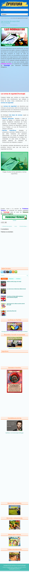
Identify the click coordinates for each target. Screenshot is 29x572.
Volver (14, 220)
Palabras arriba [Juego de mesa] (14, 281)
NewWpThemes (10, 567)
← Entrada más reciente (6, 226)
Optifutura (4, 25)
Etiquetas (11, 278)
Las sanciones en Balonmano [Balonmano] (16, 288)
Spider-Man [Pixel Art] (11, 311)
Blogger (21, 432)
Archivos (18, 278)
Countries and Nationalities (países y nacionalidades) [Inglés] (15, 297)
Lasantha (24, 567)
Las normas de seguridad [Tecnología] (10, 22)
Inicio (2, 18)
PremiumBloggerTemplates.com (14, 568)
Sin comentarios (13, 25)
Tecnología (7, 18)
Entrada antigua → (24, 226)
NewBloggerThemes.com (14, 569)
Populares (4, 278)
